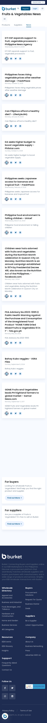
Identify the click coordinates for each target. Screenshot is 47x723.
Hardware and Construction (8, 614)
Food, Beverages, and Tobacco (11, 608)
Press (27, 650)
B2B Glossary (7, 646)
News (28, 25)
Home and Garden (10, 620)
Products (6, 25)
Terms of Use (26, 710)
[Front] (12, 556)
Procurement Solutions (31, 593)
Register (26, 9)
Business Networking (34, 646)
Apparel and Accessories (7, 596)
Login (35, 9)
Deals (27, 608)
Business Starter (32, 604)
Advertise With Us (33, 655)
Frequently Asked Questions (9, 664)
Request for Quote (33, 599)
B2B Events (6, 641)
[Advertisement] (23, 445)
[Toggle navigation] (42, 8)
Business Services (9, 625)
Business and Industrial (12, 602)
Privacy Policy (8, 710)
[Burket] (9, 8)
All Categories (8, 629)
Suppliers (18, 25)
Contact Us (7, 670)
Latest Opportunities (34, 625)
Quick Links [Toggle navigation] (38, 2)
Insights (5, 650)
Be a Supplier (31, 620)
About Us (29, 641)
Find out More (14, 498)
